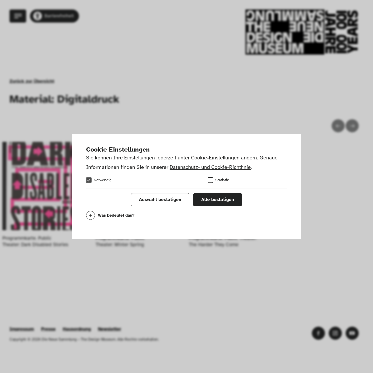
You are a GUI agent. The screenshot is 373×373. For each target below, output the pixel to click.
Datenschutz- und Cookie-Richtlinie (210, 167)
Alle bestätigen (217, 199)
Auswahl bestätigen (160, 199)
